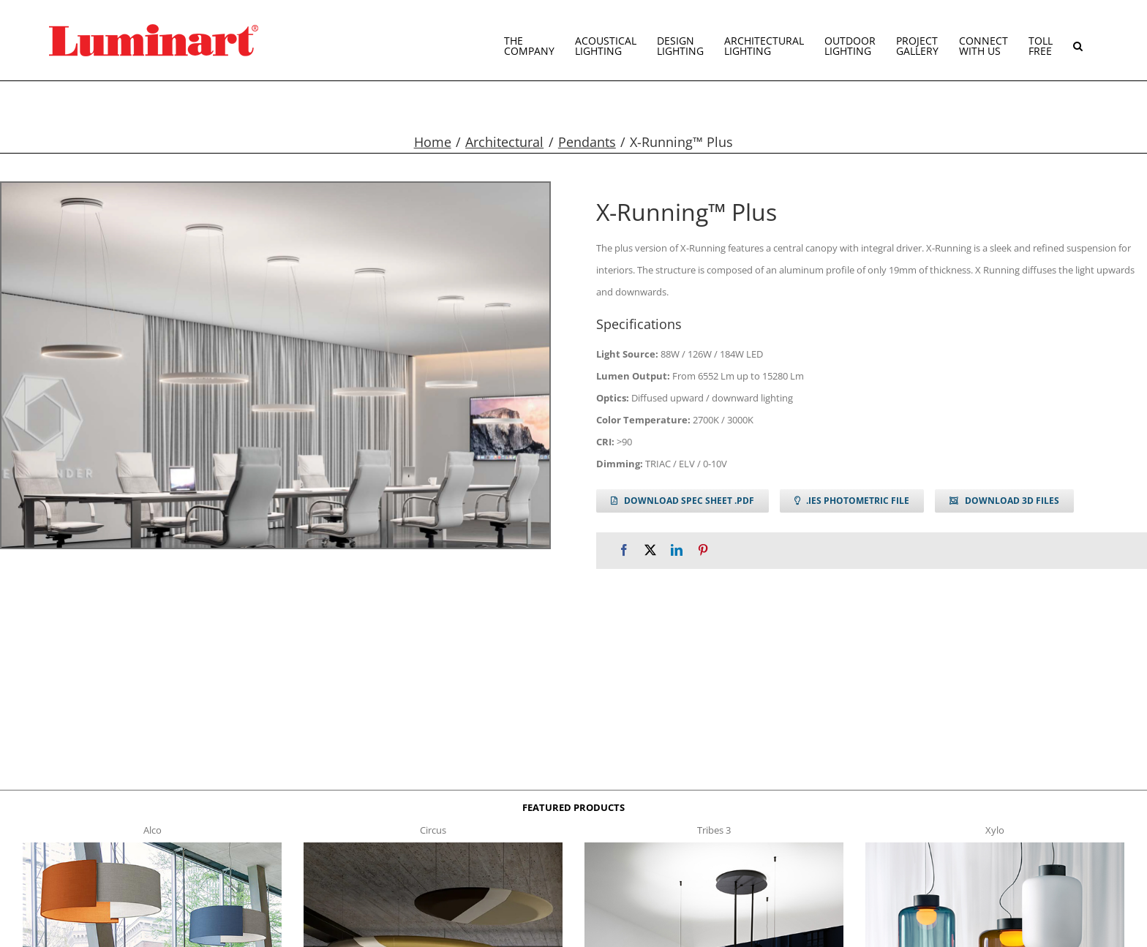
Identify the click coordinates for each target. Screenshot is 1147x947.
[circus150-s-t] (433, 846)
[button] (1078, 40)
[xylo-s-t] (994, 846)
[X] (650, 550)
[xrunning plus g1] (275, 365)
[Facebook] (624, 550)
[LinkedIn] (676, 550)
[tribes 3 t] (713, 846)
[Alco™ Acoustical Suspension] (152, 846)
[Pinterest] (703, 550)
